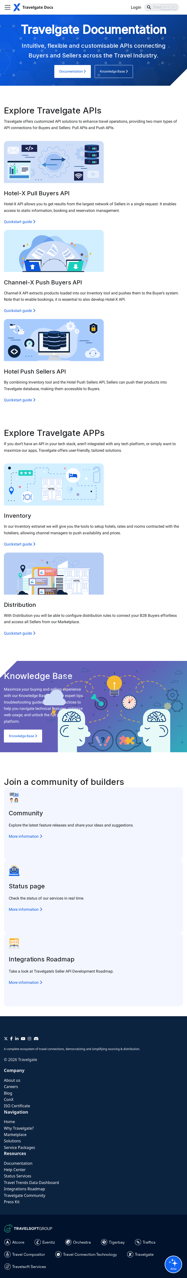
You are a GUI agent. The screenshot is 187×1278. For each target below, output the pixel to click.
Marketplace (15, 1134)
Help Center (15, 1169)
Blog (8, 1093)
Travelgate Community (24, 1195)
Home (9, 1121)
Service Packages (19, 1147)
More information (25, 836)
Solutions (12, 1141)
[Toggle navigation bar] (7, 7)
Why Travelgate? (19, 1128)
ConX (8, 1099)
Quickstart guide (19, 221)
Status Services (17, 1176)
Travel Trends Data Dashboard (31, 1182)
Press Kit (11, 1201)
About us (12, 1080)
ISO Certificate (17, 1106)
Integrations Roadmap (24, 1189)
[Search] (161, 7)
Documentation (72, 71)
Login (136, 7)
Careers (11, 1086)
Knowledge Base (114, 71)
